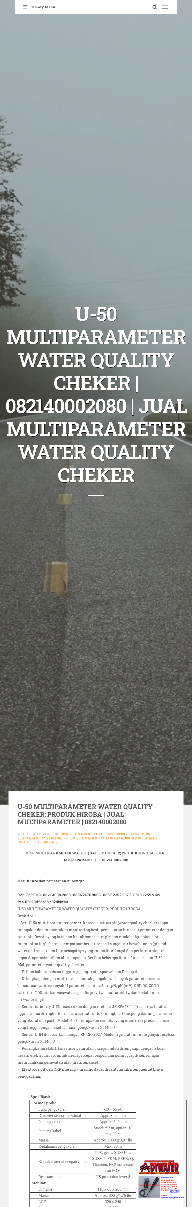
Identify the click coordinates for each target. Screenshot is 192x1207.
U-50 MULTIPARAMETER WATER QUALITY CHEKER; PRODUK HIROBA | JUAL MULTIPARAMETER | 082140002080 (85, 814)
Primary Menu (39, 7)
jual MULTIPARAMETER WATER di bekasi (96, 838)
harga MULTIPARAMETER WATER (81, 834)
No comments (47, 842)
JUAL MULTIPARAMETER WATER (124, 834)
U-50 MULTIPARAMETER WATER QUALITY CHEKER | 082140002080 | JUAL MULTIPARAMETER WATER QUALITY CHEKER (96, 394)
